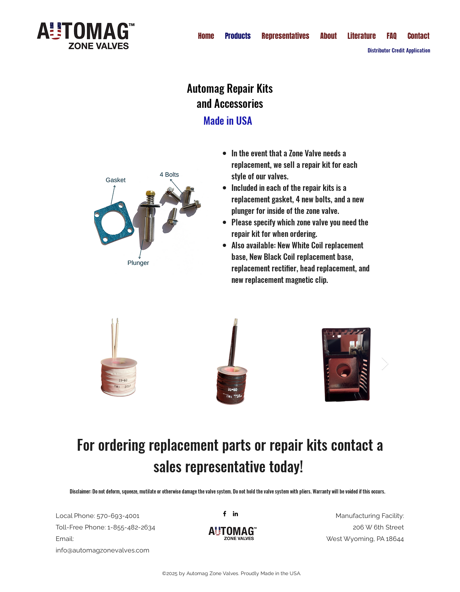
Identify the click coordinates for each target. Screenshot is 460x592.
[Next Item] (385, 364)
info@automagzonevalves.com (103, 550)
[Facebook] (224, 513)
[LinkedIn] (235, 513)
